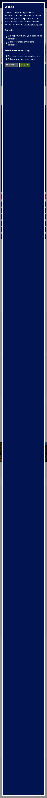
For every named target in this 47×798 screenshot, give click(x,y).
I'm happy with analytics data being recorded (25, 37)
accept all (25, 65)
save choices (11, 65)
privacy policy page (33, 24)
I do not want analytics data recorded (21, 43)
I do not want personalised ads (22, 59)
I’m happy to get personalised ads (24, 56)
